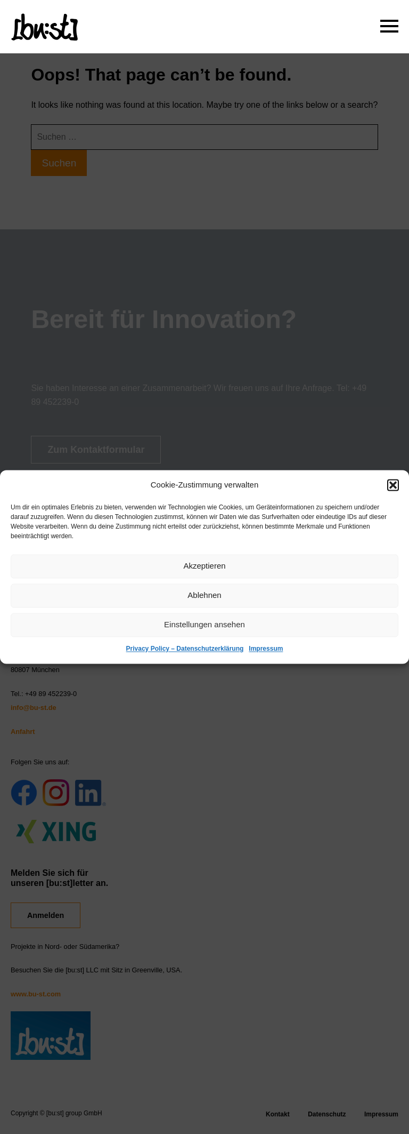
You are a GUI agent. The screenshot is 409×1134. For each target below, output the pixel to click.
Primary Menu (387, 24)
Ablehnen (204, 595)
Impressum (266, 648)
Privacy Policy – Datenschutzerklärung (185, 648)
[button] (393, 485)
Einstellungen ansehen (204, 624)
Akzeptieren (204, 566)
